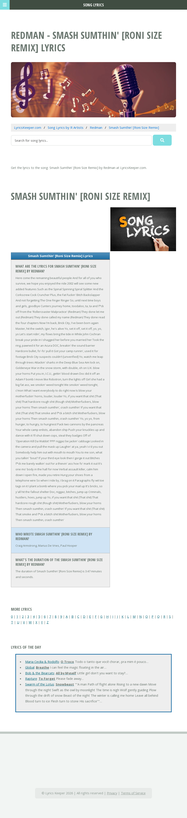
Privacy (112, 793)
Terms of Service (133, 793)
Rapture (31, 678)
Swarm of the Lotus (39, 684)
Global (29, 667)
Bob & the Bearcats (39, 673)
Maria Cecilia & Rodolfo (42, 661)
